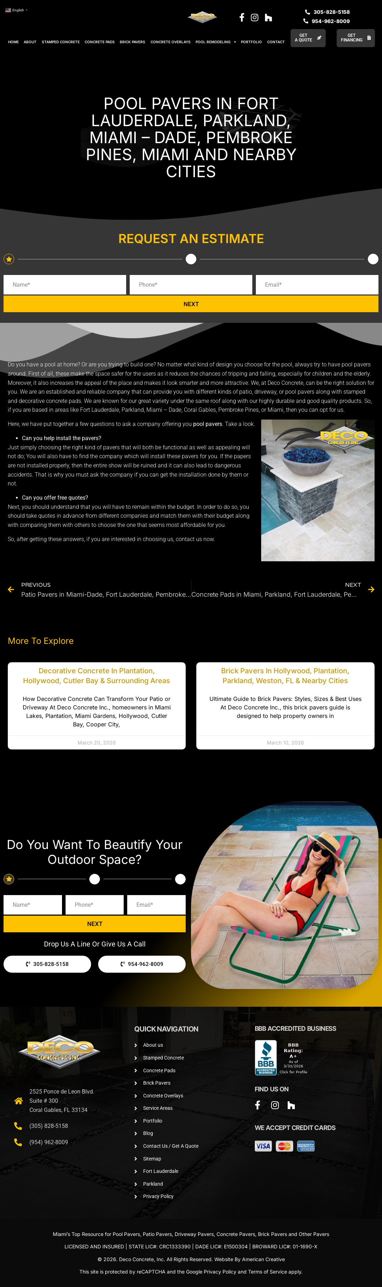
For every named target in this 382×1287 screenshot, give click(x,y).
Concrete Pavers (236, 1234)
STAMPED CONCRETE (61, 42)
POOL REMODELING (216, 41)
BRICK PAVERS (132, 42)
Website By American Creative (249, 1259)
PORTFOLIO (251, 42)
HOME (13, 42)
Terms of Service (267, 1272)
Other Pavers (314, 1234)
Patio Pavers (157, 1234)
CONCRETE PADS (100, 42)
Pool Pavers (126, 1234)
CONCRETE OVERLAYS (171, 42)
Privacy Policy (220, 1272)
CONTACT (276, 42)
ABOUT (30, 42)
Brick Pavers (272, 1234)
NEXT (191, 304)
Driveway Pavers (194, 1234)
